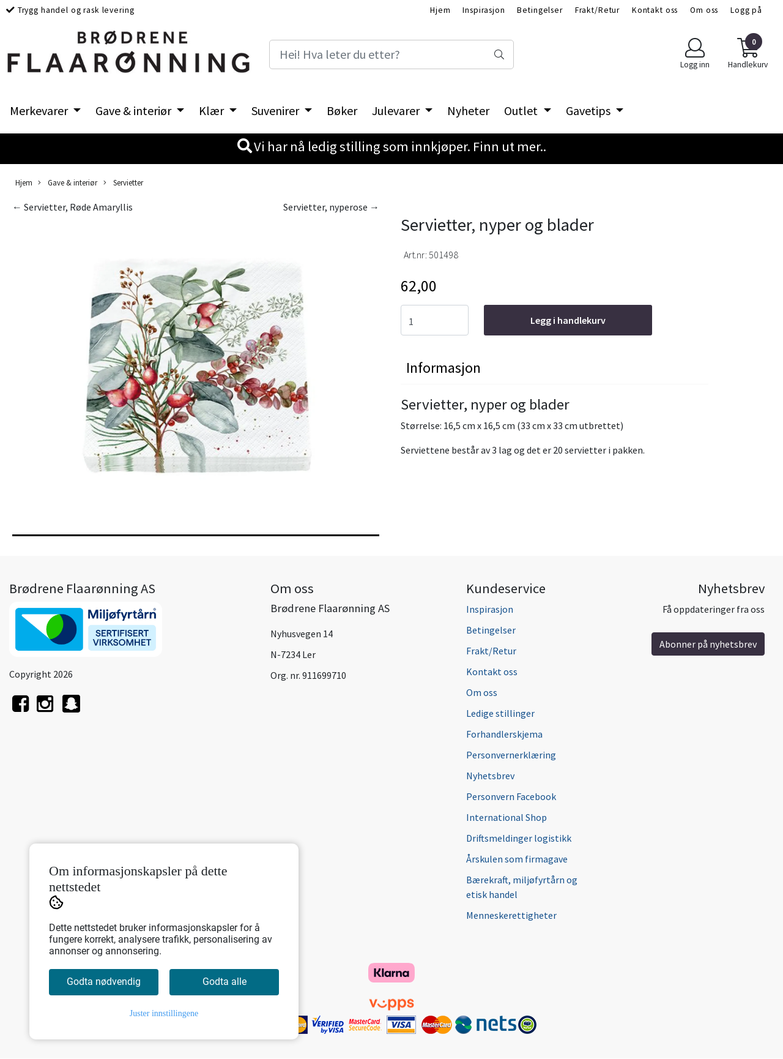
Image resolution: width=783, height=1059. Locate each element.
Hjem (440, 10)
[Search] (391, 54)
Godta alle (224, 981)
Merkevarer (40, 110)
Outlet (522, 110)
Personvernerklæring (511, 755)
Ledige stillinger (500, 713)
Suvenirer (276, 110)
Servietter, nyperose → (331, 207)
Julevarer (397, 110)
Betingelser (539, 10)
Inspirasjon (483, 10)
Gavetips (589, 110)
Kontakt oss (655, 10)
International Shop (506, 817)
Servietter (123, 183)
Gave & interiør (134, 110)
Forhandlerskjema (504, 734)
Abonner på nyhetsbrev (708, 644)
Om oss (704, 10)
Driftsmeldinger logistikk (518, 838)
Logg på (746, 10)
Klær (212, 110)
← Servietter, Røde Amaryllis (72, 207)
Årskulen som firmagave (517, 859)
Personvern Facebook (511, 796)
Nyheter (468, 110)
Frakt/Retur (597, 10)
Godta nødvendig (104, 981)
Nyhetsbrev (490, 775)
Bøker (342, 110)
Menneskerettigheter (511, 915)
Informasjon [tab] (443, 367)
